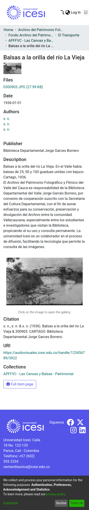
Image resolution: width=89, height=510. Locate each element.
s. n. (6, 119)
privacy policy (55, 494)
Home (8, 30)
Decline (61, 503)
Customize (10, 503)
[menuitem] (67, 12)
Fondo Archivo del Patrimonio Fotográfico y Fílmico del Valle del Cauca (30, 35)
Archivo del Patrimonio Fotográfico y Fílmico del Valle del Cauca (40, 30)
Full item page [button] (19, 384)
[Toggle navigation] (86, 12)
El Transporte (68, 35)
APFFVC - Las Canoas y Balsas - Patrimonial (30, 40)
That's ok (76, 503)
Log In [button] (76, 12)
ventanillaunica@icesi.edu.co (26, 467)
